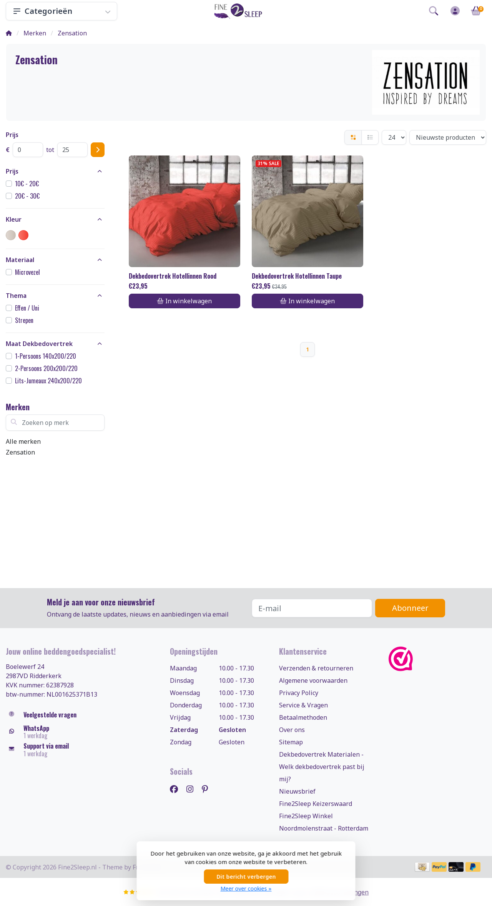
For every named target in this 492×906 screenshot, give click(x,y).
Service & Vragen (303, 705)
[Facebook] (177, 788)
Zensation (20, 452)
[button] (433, 12)
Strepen (24, 320)
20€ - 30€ (27, 196)
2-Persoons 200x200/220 (46, 368)
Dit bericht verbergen (246, 876)
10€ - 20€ (27, 183)
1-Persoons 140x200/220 (45, 356)
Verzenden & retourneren (316, 668)
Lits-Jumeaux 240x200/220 (48, 380)
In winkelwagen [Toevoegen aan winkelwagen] (184, 301)
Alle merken (23, 441)
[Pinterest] (208, 788)
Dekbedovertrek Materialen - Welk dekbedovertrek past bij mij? (321, 766)
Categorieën (61, 11)
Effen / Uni (27, 308)
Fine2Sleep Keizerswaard (315, 803)
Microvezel (27, 272)
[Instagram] (192, 788)
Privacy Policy (298, 693)
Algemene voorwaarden (313, 680)
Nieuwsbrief (297, 791)
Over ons (292, 729)
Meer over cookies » (246, 888)
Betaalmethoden (303, 717)
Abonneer (410, 608)
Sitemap (291, 742)
